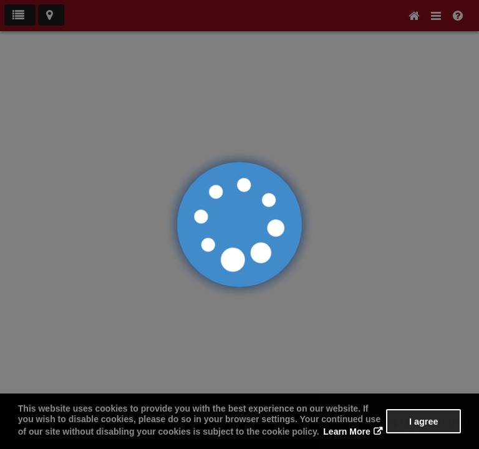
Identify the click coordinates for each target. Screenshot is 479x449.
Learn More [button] (346, 432)
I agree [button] (423, 422)
